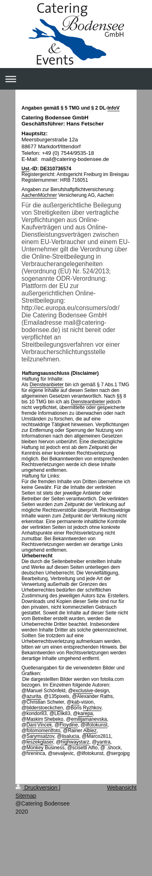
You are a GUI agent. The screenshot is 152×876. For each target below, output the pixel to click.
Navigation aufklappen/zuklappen (76, 79)
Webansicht (122, 787)
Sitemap (25, 795)
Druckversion (37, 787)
